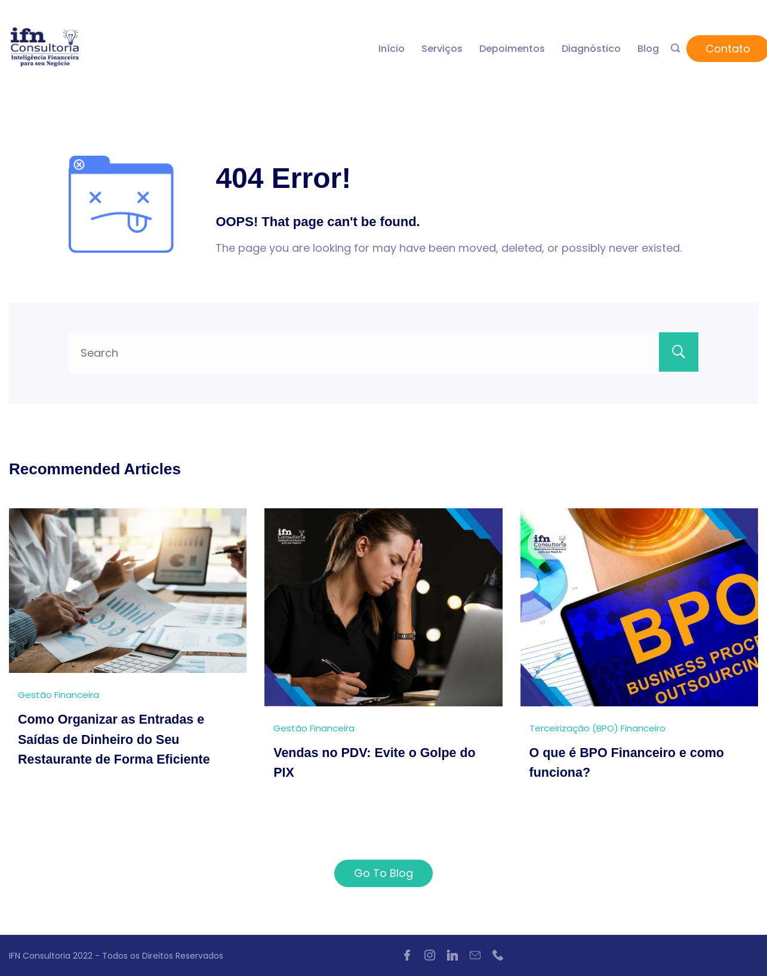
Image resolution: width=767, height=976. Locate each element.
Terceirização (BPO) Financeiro (597, 728)
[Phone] (497, 955)
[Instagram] (429, 955)
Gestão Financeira (58, 694)
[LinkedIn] (452, 955)
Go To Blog (383, 873)
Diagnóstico (591, 48)
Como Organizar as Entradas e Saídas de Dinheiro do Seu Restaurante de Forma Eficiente (116, 739)
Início (391, 48)
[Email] (475, 955)
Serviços (442, 48)
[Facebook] (407, 955)
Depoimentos (512, 48)
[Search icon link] (675, 48)
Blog (648, 48)
